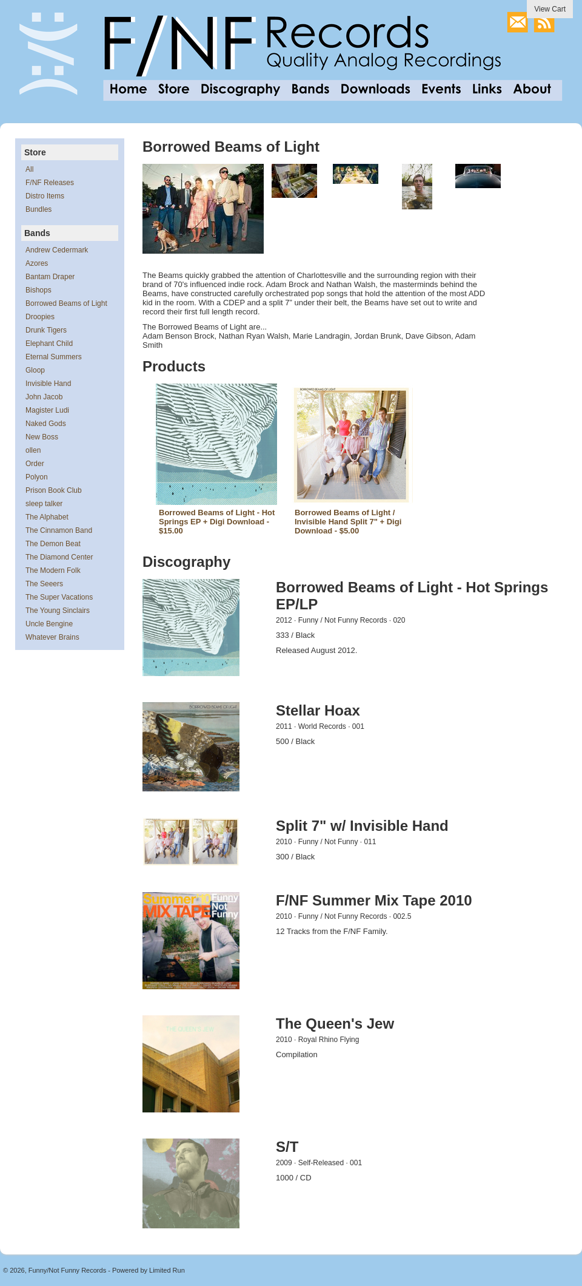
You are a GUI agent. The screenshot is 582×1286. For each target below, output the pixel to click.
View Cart (550, 9)
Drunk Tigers (46, 330)
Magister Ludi (47, 410)
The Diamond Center (59, 557)
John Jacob (43, 397)
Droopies (40, 317)
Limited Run (167, 1270)
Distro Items (44, 196)
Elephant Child (49, 343)
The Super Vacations (59, 597)
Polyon (36, 477)
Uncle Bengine (49, 624)
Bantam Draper (50, 276)
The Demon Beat (53, 544)
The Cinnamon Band (58, 530)
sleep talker (43, 503)
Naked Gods (45, 423)
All (29, 169)
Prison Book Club (53, 490)
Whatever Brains (52, 637)
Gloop (35, 370)
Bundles (38, 209)
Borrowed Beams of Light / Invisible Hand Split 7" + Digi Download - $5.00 (348, 521)
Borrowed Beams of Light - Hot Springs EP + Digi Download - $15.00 (217, 521)
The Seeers (44, 584)
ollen (33, 450)
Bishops (38, 290)
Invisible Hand (48, 383)
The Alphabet (47, 517)
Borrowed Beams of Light (66, 303)
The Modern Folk (53, 570)
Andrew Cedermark (56, 250)
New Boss (41, 437)
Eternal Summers (53, 357)
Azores (36, 263)
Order (34, 463)
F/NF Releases (49, 182)
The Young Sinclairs (57, 610)
